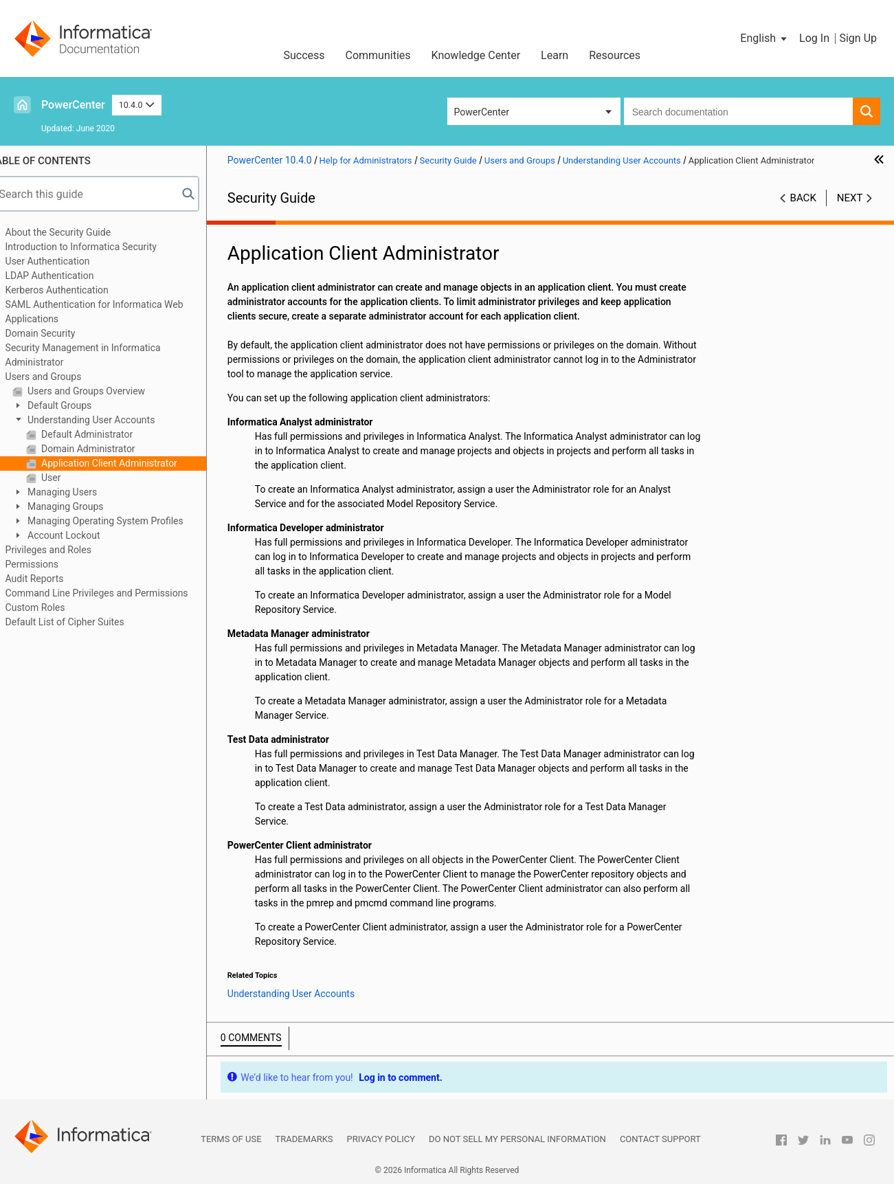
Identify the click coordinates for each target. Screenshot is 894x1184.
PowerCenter (73, 104)
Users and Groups (61, 376)
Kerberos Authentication (74, 289)
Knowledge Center (476, 55)
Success (303, 55)
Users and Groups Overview (103, 391)
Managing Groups (82, 506)
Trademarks (304, 1139)
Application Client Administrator (125, 463)
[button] (764, 38)
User (67, 477)
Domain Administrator (104, 448)
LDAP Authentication (67, 275)
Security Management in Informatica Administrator (100, 355)
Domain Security (58, 333)
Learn (554, 55)
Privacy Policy (381, 1139)
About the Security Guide (75, 232)
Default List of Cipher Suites (82, 621)
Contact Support (660, 1139)
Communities (378, 55)
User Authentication (65, 261)
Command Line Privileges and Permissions (114, 593)
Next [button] (850, 198)
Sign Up (858, 38)
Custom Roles (52, 607)
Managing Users (79, 492)
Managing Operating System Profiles (122, 520)
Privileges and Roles (66, 549)
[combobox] (738, 111)
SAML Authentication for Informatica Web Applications (112, 311)
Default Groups (76, 405)
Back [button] (803, 198)
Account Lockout (80, 535)
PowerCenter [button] (481, 112)
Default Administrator (103, 434)
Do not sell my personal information (517, 1139)
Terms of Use (231, 1139)
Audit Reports (52, 578)
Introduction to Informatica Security (98, 246)
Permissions (49, 564)
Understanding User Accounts (107, 419)
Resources (614, 55)
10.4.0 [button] (137, 105)
